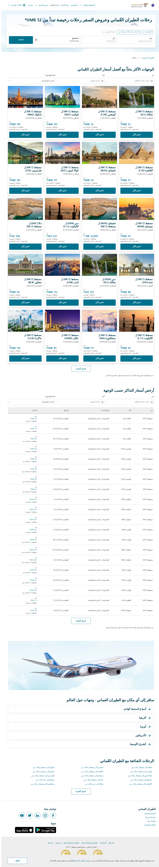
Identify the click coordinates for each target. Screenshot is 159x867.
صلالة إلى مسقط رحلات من (140, 767)
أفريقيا (144, 718)
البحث (19, 40)
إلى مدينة (102, 843)
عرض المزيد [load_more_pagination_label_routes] (79, 791)
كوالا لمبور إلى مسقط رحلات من (138, 776)
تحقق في (72, 5)
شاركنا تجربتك (149, 817)
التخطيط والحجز (85, 5)
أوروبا (145, 727)
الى (112, 38)
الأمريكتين (142, 735)
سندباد (29, 5)
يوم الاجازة (63, 5)
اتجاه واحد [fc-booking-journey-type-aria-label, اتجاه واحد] (146, 32)
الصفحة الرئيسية (146, 58)
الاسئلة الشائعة (148, 814)
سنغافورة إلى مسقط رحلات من (41, 784)
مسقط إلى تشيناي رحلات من (140, 780)
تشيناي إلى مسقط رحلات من (42, 772)
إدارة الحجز (53, 5)
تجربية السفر (40, 5)
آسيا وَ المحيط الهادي (136, 709)
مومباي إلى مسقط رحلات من (91, 776)
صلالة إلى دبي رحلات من (92, 784)
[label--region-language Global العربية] (15, 5)
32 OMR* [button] (31, 20)
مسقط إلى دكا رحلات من (43, 780)
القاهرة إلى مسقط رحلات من (91, 772)
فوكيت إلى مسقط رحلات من (140, 772)
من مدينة (57, 843)
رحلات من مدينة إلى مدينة (88, 843)
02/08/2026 (72, 41)
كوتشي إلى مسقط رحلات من (91, 767)
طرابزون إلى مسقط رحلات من (41, 776)
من (149, 38)
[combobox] (133, 41)
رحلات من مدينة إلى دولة (70, 843)
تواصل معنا (150, 821)
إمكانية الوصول (148, 825)
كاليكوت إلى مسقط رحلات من (139, 784)
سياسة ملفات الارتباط (81, 861)
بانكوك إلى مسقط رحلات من (42, 767)
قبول (16, 861)
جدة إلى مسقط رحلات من (92, 780)
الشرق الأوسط (140, 744)
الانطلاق (73, 38)
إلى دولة (109, 843)
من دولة (49, 843)
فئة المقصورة (49, 75)
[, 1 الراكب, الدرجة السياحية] (128, 32)
